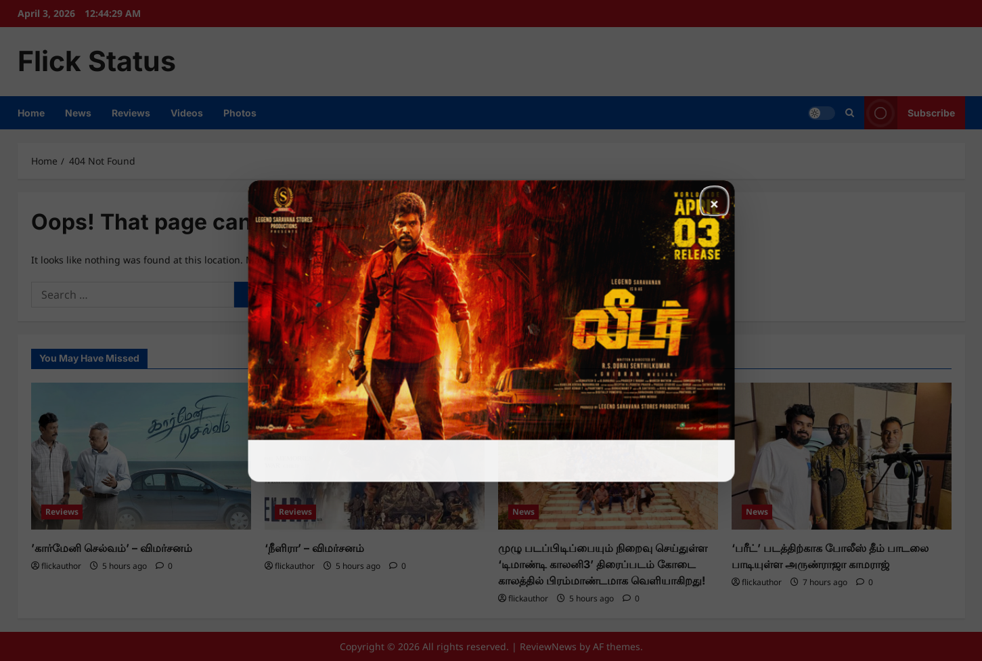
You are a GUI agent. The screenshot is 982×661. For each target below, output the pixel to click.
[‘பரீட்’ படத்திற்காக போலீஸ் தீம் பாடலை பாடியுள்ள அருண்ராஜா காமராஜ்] (842, 456)
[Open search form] (849, 113)
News (78, 113)
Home (31, 113)
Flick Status (97, 61)
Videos (187, 113)
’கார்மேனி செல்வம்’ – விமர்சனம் (111, 548)
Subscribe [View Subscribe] (909, 112)
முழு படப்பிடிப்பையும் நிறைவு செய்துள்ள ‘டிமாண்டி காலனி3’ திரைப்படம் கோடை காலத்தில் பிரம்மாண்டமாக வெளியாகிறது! (602, 564)
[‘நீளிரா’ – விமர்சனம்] (375, 456)
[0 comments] (164, 566)
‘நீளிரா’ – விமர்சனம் (314, 548)
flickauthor (61, 566)
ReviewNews (548, 646)
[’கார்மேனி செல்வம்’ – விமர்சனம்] (141, 456)
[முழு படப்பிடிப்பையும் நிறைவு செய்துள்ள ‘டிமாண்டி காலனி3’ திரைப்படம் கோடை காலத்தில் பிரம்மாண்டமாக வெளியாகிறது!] (608, 456)
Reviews (131, 113)
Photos (239, 113)
